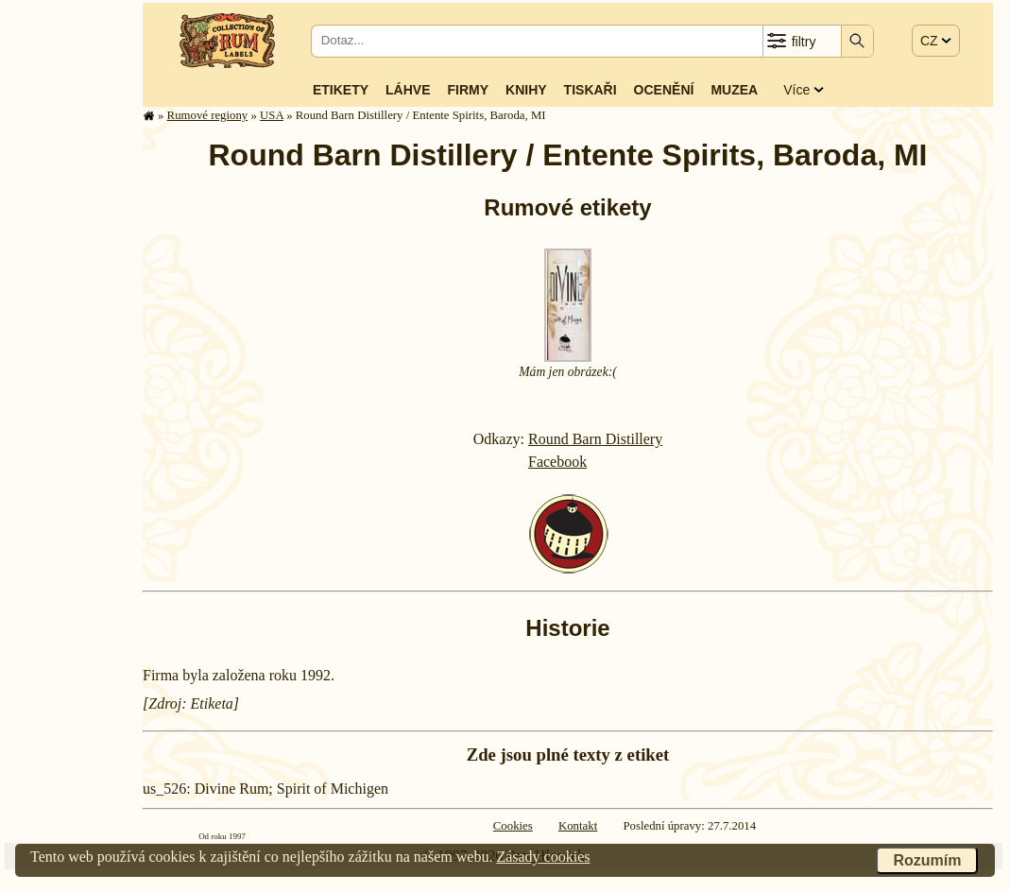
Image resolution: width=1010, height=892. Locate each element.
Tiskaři (590, 89)
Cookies (513, 825)
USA (271, 115)
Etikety (340, 89)
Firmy (467, 89)
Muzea (734, 89)
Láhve (407, 89)
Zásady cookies (543, 857)
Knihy (526, 89)
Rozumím (927, 860)
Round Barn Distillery (595, 439)
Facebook (557, 462)
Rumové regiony (207, 115)
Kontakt (577, 825)
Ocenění (664, 89)
